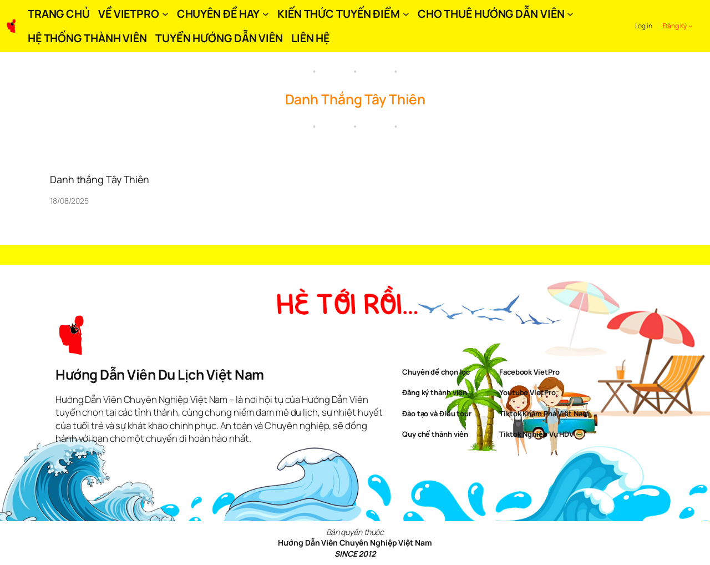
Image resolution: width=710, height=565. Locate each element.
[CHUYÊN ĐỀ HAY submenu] (265, 14)
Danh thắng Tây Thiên (99, 179)
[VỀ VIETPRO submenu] (165, 14)
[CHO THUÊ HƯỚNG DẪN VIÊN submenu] (570, 14)
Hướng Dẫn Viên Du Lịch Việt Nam (159, 374)
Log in (643, 26)
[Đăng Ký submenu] (690, 26)
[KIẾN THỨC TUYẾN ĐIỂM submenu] (406, 14)
